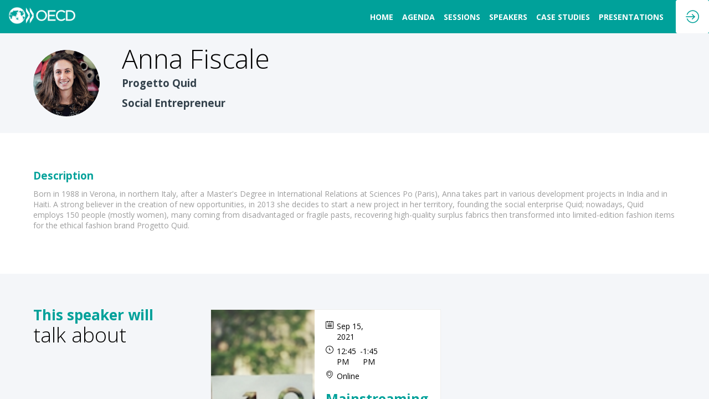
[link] (381, 16)
